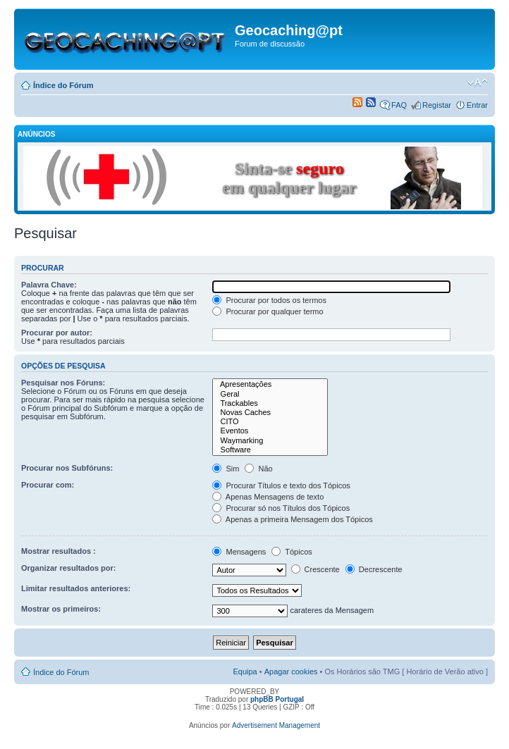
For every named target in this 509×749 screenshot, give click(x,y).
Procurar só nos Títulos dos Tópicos (281, 508)
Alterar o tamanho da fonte (477, 82)
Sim (225, 468)
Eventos (270, 430)
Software (270, 449)
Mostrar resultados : (58, 551)
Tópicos (291, 551)
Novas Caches (270, 412)
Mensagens (239, 551)
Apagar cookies (291, 671)
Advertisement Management (276, 725)
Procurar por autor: (56, 332)
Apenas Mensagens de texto (268, 497)
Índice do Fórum (63, 85)
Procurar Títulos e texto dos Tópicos (281, 485)
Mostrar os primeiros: (61, 609)
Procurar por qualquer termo (267, 311)
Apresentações (270, 384)
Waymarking (270, 440)
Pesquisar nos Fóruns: (63, 382)
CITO (270, 421)
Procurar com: (47, 485)
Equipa (245, 671)
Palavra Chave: (49, 284)
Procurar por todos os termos (269, 300)
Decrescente (374, 569)
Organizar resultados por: (68, 568)
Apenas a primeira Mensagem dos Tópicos (292, 519)
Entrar (477, 105)
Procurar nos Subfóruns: (67, 468)
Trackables (270, 403)
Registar (436, 105)
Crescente (315, 569)
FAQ (399, 105)
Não (258, 468)
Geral (270, 394)
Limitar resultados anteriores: (75, 588)
